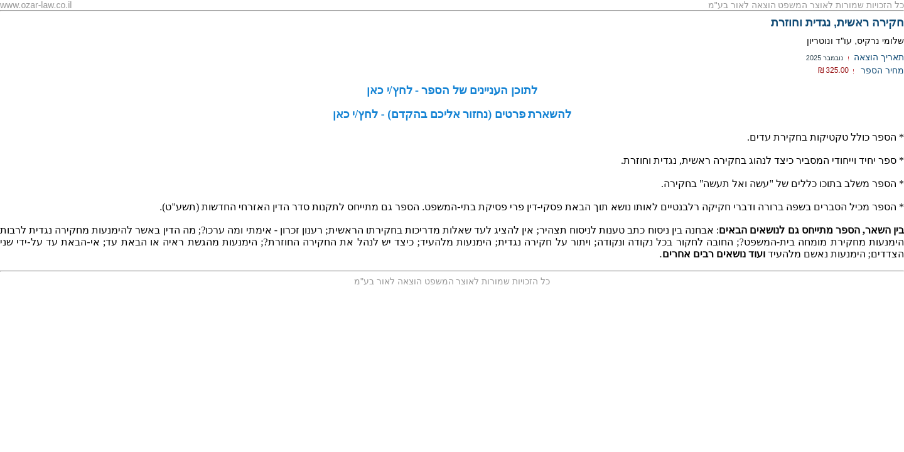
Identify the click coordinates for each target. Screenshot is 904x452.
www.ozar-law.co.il (36, 5)
